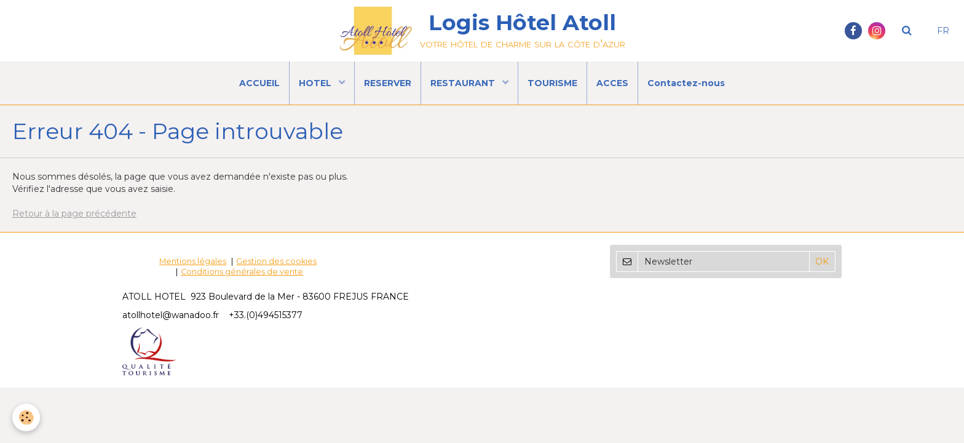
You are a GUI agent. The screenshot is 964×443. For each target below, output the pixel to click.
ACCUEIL (259, 83)
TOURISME (552, 83)
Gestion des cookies (276, 261)
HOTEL (316, 83)
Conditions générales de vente (242, 271)
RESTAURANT (463, 83)
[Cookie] (26, 417)
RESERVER (387, 83)
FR (943, 30)
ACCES (612, 83)
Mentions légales (192, 261)
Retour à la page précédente (74, 213)
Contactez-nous (686, 83)
